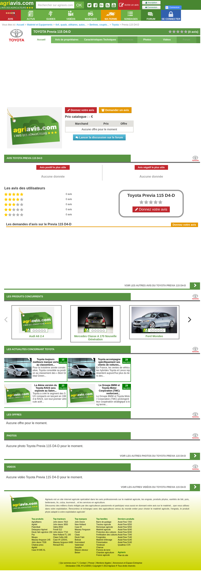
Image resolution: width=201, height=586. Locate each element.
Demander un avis (115, 110)
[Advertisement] (102, 74)
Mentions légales (103, 563)
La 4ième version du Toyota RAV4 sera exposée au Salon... (45, 388)
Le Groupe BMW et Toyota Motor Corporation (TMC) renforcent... (109, 389)
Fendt (77, 532)
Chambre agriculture (105, 552)
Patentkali (36, 527)
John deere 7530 (39, 542)
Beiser (77, 552)
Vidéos (167, 39)
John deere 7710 (60, 532)
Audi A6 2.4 (36, 336)
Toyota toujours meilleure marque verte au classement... (45, 362)
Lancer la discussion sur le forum (99, 137)
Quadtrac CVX (124, 545)
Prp (33, 535)
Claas (77, 535)
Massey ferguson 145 (41, 540)
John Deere (80, 522)
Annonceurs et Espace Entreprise (127, 563)
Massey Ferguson (82, 529)
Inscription (151, 2)
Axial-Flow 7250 (125, 522)
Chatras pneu (37, 545)
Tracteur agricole (103, 524)
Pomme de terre (103, 550)
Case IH (78, 527)
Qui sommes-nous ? (69, 563)
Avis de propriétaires (67, 39)
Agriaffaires (36, 522)
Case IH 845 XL (39, 550)
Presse (91, 563)
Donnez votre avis (81, 110)
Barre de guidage (103, 522)
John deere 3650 (60, 524)
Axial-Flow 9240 (125, 529)
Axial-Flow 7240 (125, 535)
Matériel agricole (103, 529)
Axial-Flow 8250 (125, 524)
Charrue (99, 547)
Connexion (151, 7)
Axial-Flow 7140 (125, 537)
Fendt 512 (57, 529)
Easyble (78, 547)
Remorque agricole (104, 527)
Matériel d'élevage (104, 540)
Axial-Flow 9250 (125, 527)
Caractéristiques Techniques (100, 39)
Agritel (34, 524)
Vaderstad (79, 545)
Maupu (35, 537)
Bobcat (78, 540)
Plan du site (123, 555)
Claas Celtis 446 (60, 537)
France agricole (103, 555)
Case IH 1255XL (60, 540)
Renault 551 (58, 545)
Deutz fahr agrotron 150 (42, 532)
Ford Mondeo (154, 336)
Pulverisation (101, 542)
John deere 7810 (60, 522)
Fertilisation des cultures (106, 535)
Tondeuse (100, 545)
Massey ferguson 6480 (63, 542)
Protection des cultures (106, 532)
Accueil (41, 39)
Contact (82, 563)
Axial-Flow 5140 (125, 542)
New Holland (80, 524)
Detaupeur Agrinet (40, 529)
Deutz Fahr (79, 537)
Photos (147, 39)
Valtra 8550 (58, 527)
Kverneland (80, 542)
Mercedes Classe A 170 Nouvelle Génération (95, 338)
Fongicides (101, 537)
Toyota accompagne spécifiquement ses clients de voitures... (109, 362)
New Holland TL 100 (62, 535)
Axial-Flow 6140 (125, 540)
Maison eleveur (81, 550)
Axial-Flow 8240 (125, 532)
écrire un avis (129, 5)
